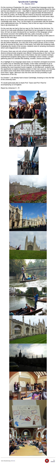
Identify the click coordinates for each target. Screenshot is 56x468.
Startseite (53, 461)
